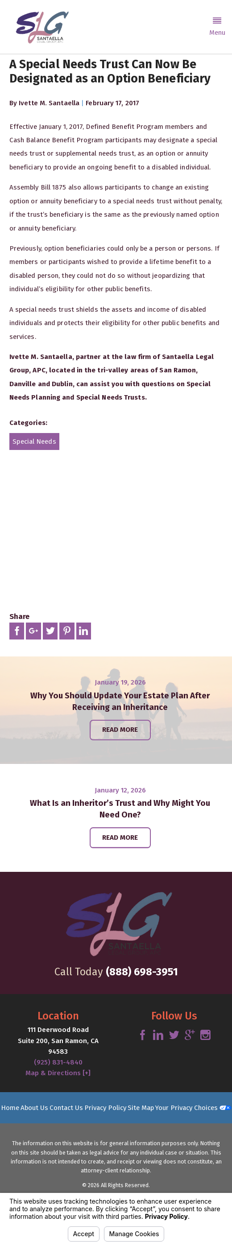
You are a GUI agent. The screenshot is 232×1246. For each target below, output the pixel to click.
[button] (217, 27)
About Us (34, 1108)
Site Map (141, 1108)
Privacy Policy (105, 1108)
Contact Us (66, 1108)
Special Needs (34, 441)
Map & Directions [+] (58, 1073)
